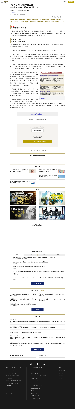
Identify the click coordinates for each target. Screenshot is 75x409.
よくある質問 (8, 385)
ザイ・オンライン (34, 380)
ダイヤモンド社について (64, 368)
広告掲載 (7, 388)
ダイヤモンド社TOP (63, 370)
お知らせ (60, 378)
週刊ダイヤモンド (35, 373)
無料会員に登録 (37, 130)
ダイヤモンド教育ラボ (35, 398)
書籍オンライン (34, 378)
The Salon (33, 390)
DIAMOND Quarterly (36, 388)
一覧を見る (37, 309)
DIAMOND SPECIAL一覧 (16, 355)
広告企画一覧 (42, 355)
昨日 (31, 254)
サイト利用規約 (9, 378)
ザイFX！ (33, 383)
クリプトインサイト (35, 395)
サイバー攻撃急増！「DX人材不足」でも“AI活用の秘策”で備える (52, 299)
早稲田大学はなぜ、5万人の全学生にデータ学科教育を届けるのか (23, 294)
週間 (44, 254)
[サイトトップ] (5, 2)
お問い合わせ (8, 390)
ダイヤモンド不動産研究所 (36, 385)
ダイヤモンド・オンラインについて (13, 368)
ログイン (64, 1)
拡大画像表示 (42, 98)
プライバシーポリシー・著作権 (12, 383)
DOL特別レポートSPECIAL (16, 12)
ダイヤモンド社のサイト (36, 368)
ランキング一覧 (37, 283)
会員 (58, 254)
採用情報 (60, 375)
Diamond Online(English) (37, 370)
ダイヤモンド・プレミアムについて (12, 373)
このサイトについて (10, 370)
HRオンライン (34, 393)
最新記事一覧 (37, 349)
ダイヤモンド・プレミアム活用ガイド (13, 375)
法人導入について (9, 393)
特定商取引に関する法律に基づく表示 (14, 380)
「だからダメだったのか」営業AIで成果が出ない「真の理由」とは (52, 294)
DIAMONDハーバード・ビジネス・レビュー (40, 375)
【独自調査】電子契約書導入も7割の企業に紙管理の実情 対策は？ (23, 304)
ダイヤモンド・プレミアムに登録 (37, 141)
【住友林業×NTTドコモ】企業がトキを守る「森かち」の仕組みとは (23, 299)
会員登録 (71, 1)
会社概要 (60, 373)
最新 (17, 254)
